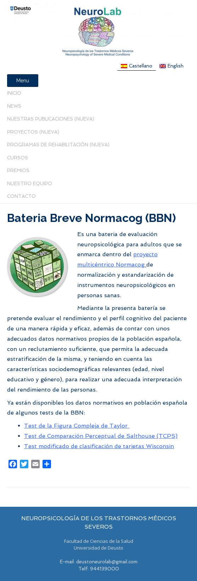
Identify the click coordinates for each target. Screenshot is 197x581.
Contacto (21, 196)
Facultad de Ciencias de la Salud (98, 541)
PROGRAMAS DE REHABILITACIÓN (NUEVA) (58, 144)
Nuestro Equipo (29, 183)
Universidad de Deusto (98, 548)
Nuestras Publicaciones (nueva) (50, 119)
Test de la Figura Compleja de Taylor (76, 425)
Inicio (14, 93)
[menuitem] (136, 66)
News (14, 106)
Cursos (17, 157)
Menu (22, 80)
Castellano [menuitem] (140, 66)
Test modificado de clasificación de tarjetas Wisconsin (99, 446)
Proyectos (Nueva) (33, 132)
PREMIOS (18, 170)
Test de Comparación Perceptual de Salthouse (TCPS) (101, 436)
